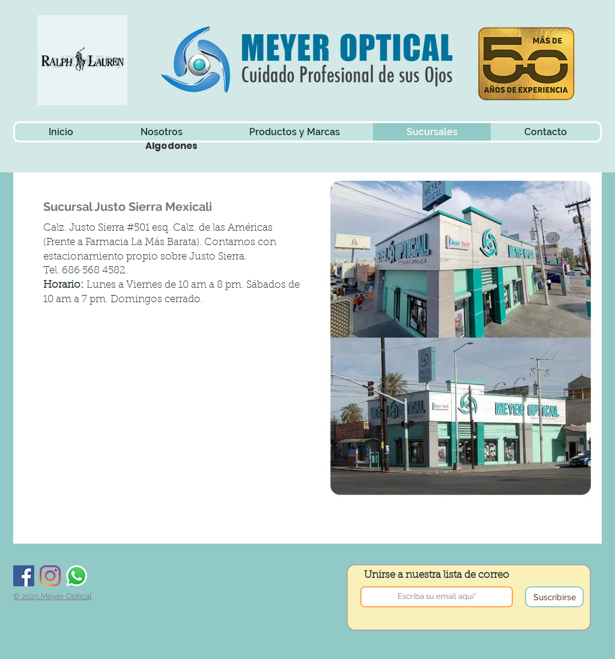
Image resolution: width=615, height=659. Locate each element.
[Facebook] (23, 575)
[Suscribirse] (554, 596)
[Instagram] (50, 575)
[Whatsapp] (76, 575)
